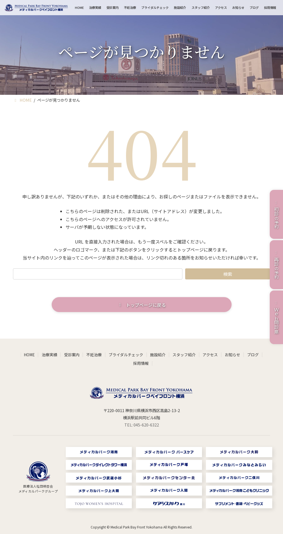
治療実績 (49, 354)
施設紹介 (158, 354)
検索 (227, 274)
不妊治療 (94, 354)
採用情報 (141, 363)
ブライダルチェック (126, 354)
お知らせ (232, 354)
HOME (29, 354)
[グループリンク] (38, 478)
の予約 (276, 214)
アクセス (210, 354)
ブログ (253, 354)
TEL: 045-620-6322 (141, 425)
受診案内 (72, 354)
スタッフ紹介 (184, 354)
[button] (142, 304)
